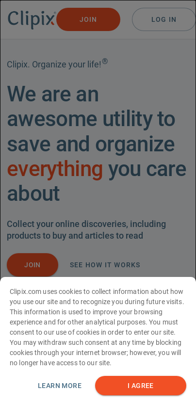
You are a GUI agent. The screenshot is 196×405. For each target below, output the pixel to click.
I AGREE (140, 387)
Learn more (60, 386)
